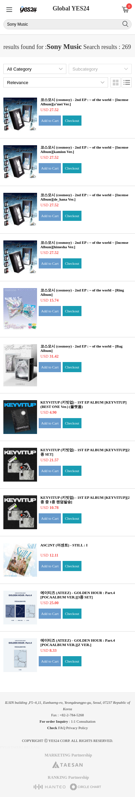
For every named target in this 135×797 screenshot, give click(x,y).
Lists (127, 82)
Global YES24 (71, 8)
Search (125, 24)
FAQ (61, 728)
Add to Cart (50, 121)
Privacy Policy (77, 728)
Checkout (72, 121)
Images (115, 82)
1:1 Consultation (83, 721)
